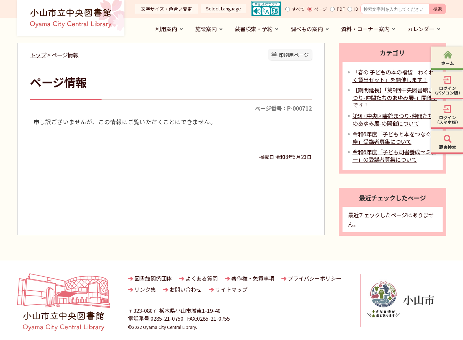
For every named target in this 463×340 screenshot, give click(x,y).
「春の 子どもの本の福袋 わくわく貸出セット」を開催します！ (393, 75)
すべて (298, 9)
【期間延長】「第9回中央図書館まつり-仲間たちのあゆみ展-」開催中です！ (395, 97)
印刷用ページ (294, 54)
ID (356, 9)
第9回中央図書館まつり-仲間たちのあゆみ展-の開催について (393, 119)
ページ (320, 9)
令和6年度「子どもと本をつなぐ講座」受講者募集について (394, 137)
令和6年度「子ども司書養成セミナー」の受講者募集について (394, 155)
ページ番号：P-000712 (283, 108)
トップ (38, 55)
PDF (341, 9)
